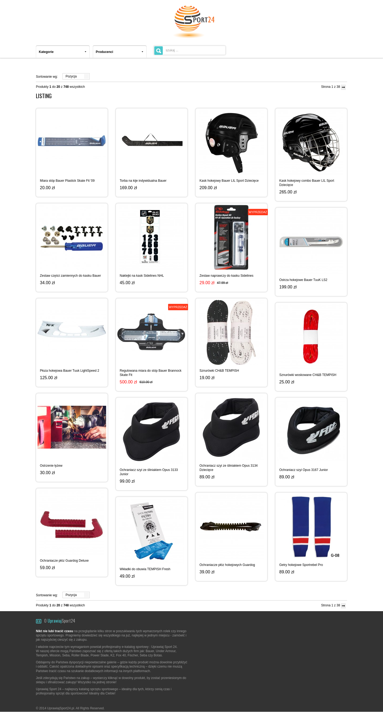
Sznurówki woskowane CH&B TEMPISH (307, 375)
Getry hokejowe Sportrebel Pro (301, 565)
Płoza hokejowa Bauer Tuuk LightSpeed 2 (69, 370)
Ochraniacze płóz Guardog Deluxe (64, 560)
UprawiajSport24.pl (60, 708)
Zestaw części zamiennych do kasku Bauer (70, 276)
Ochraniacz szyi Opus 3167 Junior (303, 470)
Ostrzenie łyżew (51, 465)
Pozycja (71, 76)
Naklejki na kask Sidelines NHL (142, 276)
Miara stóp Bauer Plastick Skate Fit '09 (67, 181)
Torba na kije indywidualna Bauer (143, 181)
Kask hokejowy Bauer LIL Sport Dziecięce (229, 181)
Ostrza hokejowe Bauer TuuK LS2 (303, 280)
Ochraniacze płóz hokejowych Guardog (227, 565)
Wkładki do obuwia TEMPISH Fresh (145, 569)
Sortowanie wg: (47, 76)
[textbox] (190, 50)
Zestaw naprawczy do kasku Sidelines (226, 276)
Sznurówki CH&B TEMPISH (219, 370)
